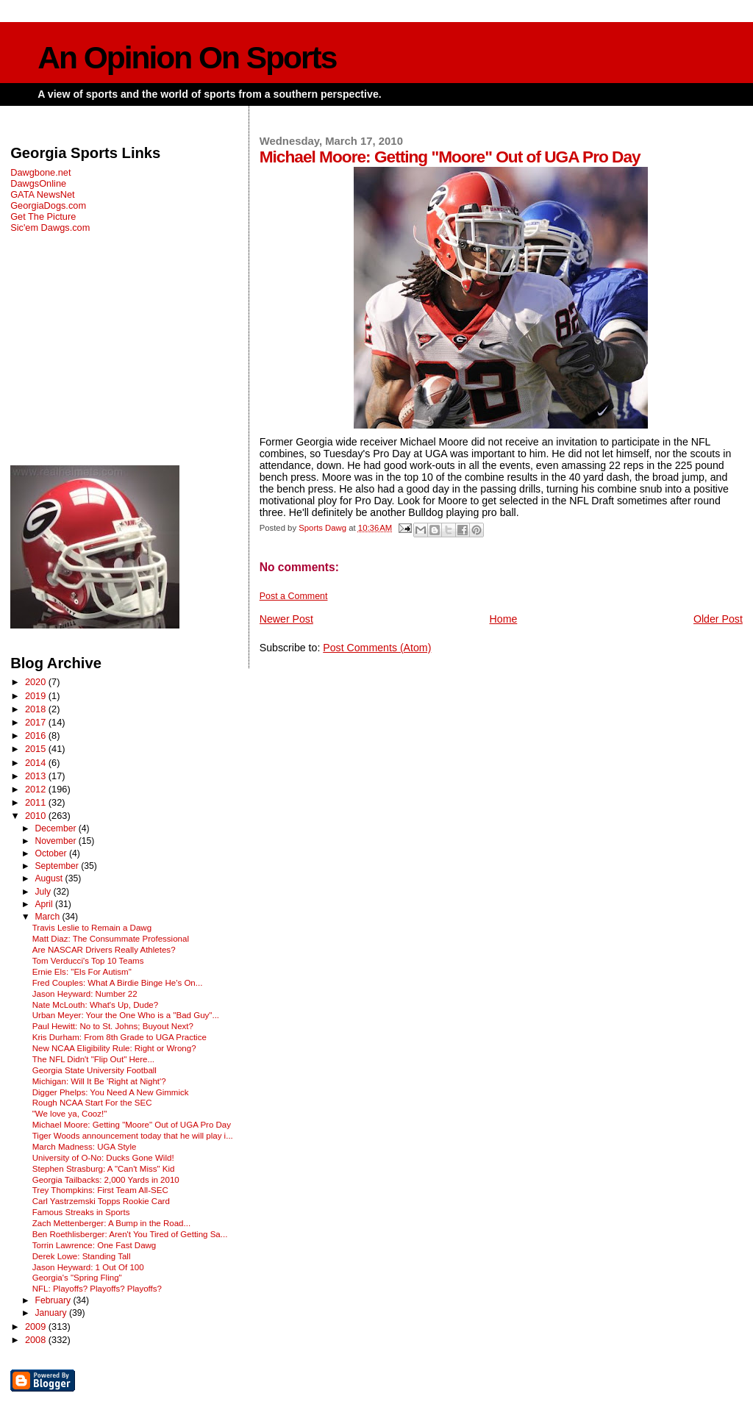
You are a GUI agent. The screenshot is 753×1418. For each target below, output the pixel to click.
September (58, 866)
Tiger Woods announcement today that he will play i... (132, 1135)
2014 (37, 762)
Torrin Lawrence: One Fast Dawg (94, 1245)
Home (504, 619)
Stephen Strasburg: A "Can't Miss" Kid (103, 1168)
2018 (37, 709)
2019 (37, 695)
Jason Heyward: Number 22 (85, 993)
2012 (37, 789)
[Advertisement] (124, 349)
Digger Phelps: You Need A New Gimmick (110, 1092)
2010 (37, 815)
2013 (37, 775)
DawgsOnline (38, 183)
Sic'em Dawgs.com (50, 227)
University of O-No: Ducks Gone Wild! (103, 1157)
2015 (37, 748)
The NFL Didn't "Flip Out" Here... (93, 1059)
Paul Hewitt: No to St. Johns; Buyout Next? (112, 1026)
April (45, 904)
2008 (37, 1339)
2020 (37, 681)
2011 (37, 802)
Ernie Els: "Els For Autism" (82, 971)
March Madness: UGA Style (84, 1146)
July (44, 892)
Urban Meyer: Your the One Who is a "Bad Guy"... (125, 1015)
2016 (37, 735)
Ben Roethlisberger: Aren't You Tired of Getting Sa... (130, 1234)
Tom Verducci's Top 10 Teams (88, 960)
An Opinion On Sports (187, 57)
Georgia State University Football (94, 1070)
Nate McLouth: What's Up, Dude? (95, 1004)
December (56, 828)
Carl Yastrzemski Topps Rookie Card (101, 1201)
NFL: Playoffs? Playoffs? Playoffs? (97, 1288)
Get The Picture (43, 216)
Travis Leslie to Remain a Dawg (91, 927)
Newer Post (286, 619)
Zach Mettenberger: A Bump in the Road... (111, 1223)
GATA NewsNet (42, 194)
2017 (37, 722)
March (48, 917)
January (52, 1313)
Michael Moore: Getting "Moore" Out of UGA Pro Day (131, 1124)
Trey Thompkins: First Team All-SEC (100, 1190)
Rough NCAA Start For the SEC (92, 1102)
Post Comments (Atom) (377, 648)
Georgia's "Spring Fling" (77, 1277)
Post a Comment (294, 596)
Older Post (718, 619)
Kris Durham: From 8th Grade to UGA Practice (119, 1037)
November (56, 841)
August (50, 878)
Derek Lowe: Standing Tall (81, 1256)
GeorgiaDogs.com (48, 205)
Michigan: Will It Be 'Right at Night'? (99, 1081)
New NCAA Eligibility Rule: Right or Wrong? (114, 1048)
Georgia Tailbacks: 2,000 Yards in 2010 (105, 1179)
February (54, 1300)
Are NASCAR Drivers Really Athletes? (104, 949)
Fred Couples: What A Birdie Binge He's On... (117, 982)
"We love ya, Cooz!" (69, 1113)
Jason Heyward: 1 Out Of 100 (88, 1267)
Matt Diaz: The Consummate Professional (110, 938)
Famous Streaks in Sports (81, 1212)
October (52, 853)
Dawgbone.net (40, 172)
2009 (37, 1326)
